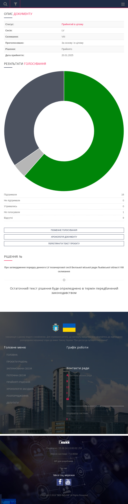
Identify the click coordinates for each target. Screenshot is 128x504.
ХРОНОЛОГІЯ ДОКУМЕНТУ (64, 237)
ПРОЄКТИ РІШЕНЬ (16, 361)
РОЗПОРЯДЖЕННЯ (17, 395)
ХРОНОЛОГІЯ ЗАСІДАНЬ (20, 389)
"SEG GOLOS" (63, 495)
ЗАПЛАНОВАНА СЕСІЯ (19, 368)
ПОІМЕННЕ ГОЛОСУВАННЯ (64, 230)
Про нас (63, 468)
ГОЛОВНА (12, 354)
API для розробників (63, 461)
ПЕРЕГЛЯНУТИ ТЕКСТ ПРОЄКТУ (64, 243)
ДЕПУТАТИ (12, 402)
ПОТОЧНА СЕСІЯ (16, 375)
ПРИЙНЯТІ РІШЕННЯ (18, 382)
